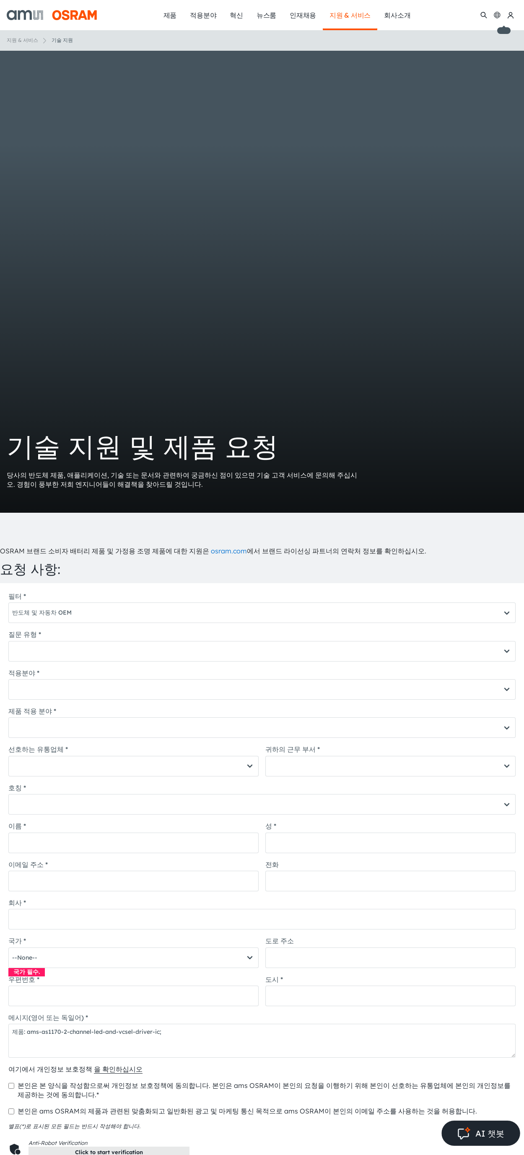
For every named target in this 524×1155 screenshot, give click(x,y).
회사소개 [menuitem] (397, 15)
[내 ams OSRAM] (510, 15)
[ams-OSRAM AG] (52, 15)
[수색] (483, 15)
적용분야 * (23, 673)
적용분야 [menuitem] (203, 15)
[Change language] (497, 15)
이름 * (17, 826)
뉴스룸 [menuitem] (266, 15)
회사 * (17, 902)
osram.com (229, 551)
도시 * (274, 979)
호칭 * (17, 788)
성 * (270, 826)
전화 (272, 864)
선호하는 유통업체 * (38, 749)
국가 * (17, 941)
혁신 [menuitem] (236, 15)
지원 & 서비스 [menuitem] (350, 15)
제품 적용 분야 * (32, 711)
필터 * (17, 596)
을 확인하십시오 (118, 1069)
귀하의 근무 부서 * (292, 749)
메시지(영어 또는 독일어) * (48, 1017)
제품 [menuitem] (170, 15)
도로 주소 (279, 941)
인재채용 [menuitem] (303, 15)
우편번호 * (23, 979)
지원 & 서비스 (22, 40)
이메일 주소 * (28, 864)
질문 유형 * (24, 634)
